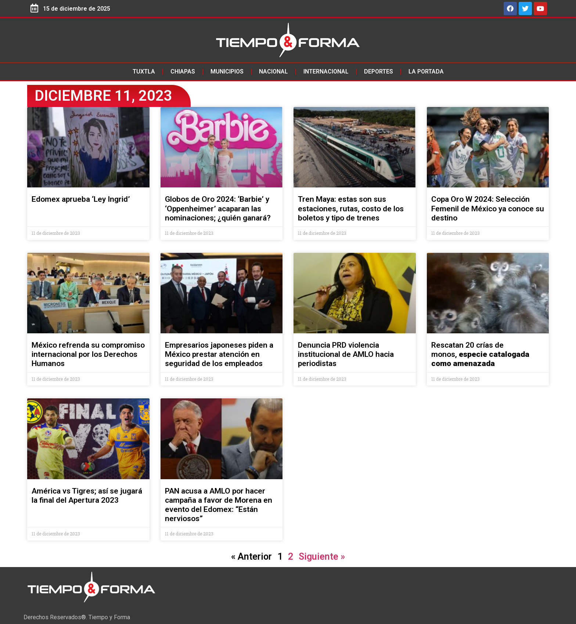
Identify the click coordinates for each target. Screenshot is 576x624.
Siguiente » (322, 556)
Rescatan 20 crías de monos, (480, 354)
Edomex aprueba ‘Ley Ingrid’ (81, 199)
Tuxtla (144, 71)
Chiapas (182, 71)
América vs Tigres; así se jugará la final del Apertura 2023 (87, 496)
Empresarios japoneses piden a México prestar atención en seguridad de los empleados (219, 354)
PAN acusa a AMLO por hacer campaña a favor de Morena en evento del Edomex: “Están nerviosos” (218, 505)
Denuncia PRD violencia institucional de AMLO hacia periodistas (346, 354)
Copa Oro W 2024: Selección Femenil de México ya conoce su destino (487, 208)
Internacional (326, 71)
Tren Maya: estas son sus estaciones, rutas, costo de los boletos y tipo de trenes (351, 208)
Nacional (273, 71)
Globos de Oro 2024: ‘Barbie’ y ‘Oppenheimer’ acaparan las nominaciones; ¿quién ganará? (218, 208)
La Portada (426, 71)
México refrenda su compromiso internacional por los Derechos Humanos (88, 354)
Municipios (227, 71)
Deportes (378, 71)
